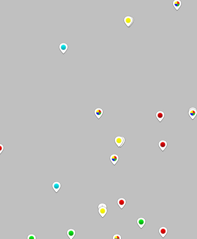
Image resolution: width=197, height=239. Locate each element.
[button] (99, 114)
